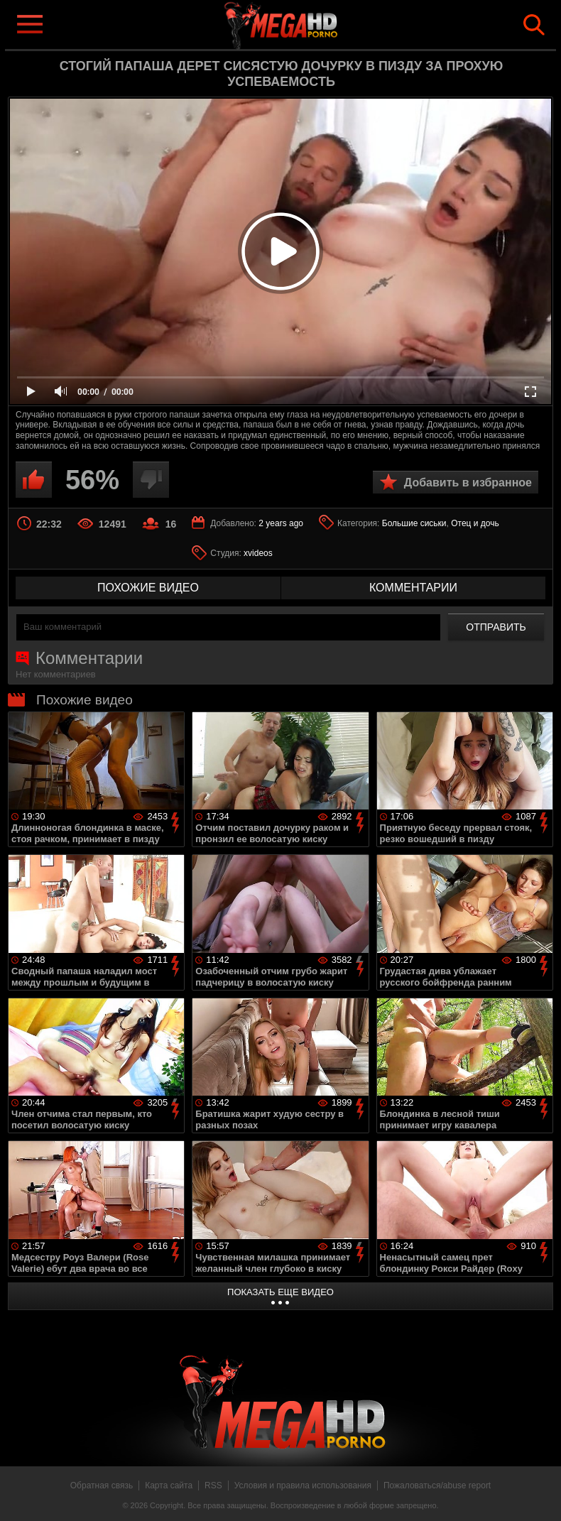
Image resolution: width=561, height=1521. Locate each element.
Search (534, 25)
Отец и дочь (475, 523)
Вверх (539, 1495)
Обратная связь (101, 1485)
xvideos (258, 553)
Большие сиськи (414, 523)
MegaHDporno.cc (303, 23)
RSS (213, 1485)
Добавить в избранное (468, 482)
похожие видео (148, 588)
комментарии (413, 588)
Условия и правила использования (302, 1485)
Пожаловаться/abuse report (437, 1485)
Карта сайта (168, 1485)
